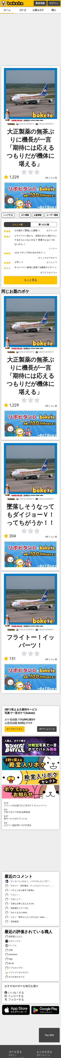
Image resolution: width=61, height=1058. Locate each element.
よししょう (52, 262)
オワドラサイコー (48, 272)
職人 (54, 10)
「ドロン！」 (12, 894)
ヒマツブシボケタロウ (16, 972)
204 (10, 536)
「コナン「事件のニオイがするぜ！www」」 (26, 917)
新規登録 (40, 3)
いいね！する (14, 992)
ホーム (7, 10)
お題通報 (37, 215)
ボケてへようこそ (47, 729)
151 (10, 658)
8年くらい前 (51, 178)
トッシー (53, 248)
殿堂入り (13, 1055)
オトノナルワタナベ (47, 258)
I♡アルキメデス (14, 967)
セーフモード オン (15, 729)
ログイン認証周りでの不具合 (30, 824)
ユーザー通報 (52, 215)
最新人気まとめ (43, 1055)
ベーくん (11, 945)
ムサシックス (12, 941)
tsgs (9, 959)
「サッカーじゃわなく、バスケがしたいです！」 (28, 881)
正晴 (9, 950)
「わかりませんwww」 (17, 912)
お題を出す (38, 10)
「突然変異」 (12, 921)
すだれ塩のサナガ (14, 977)
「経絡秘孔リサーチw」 (17, 908)
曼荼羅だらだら (13, 936)
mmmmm (11, 954)
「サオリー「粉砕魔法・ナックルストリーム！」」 (29, 885)
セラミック (52, 230)
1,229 (11, 177)
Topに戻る (49, 1035)
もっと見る (30, 280)
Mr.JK (9, 963)
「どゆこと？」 (13, 899)
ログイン (53, 3)
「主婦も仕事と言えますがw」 (20, 903)
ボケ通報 (25, 215)
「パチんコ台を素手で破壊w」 (20, 890)
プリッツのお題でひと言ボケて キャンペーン (30, 804)
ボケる (22, 10)
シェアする (8, 215)
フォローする (14, 996)
